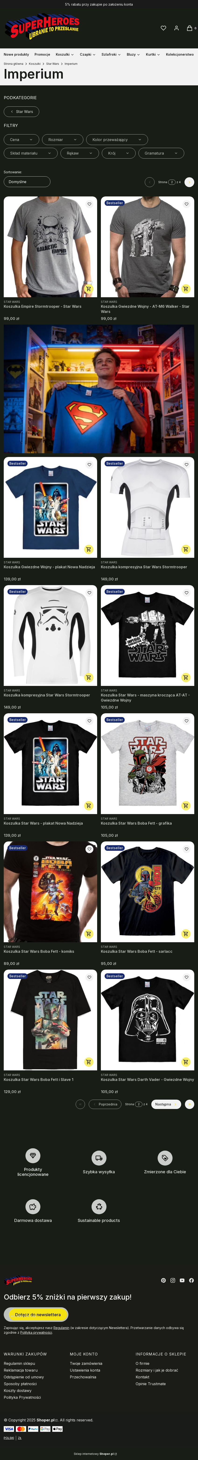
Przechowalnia (83, 1377)
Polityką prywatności (36, 1332)
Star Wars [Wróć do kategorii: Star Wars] (21, 111)
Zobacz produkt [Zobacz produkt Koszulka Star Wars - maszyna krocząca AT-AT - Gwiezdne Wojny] (186, 677)
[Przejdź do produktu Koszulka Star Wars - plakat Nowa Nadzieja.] (50, 763)
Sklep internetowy (94, 1454)
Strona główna (13, 63)
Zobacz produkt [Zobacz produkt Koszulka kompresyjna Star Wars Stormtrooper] (186, 549)
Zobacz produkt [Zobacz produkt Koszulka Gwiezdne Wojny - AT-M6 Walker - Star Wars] (186, 288)
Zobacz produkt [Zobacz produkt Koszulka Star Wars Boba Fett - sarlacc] (186, 933)
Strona (162, 182)
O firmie (142, 1363)
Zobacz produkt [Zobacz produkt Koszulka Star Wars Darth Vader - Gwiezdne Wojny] (186, 1062)
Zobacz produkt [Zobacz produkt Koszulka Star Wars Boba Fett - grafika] (186, 805)
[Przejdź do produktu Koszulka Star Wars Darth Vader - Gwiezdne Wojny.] (147, 1020)
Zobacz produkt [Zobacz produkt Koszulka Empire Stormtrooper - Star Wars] (88, 288)
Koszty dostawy (18, 1390)
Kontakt (142, 1377)
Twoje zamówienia (86, 1363)
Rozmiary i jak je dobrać (157, 1370)
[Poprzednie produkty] (105, 1104)
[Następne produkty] (166, 1104)
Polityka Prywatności (22, 1397)
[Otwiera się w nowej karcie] (163, 1280)
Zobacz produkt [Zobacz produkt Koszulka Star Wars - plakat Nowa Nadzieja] (88, 805)
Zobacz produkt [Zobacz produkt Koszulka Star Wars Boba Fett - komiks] (88, 933)
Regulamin (61, 1328)
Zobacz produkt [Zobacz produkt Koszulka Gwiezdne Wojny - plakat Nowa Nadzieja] (88, 549)
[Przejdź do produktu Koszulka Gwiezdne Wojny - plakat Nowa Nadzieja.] (50, 507)
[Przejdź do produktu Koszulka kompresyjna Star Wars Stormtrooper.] (147, 507)
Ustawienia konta (85, 1370)
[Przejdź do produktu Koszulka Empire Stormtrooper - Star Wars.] (50, 246)
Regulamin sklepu (19, 1363)
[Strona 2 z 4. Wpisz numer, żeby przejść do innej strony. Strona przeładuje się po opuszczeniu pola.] (172, 182)
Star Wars (52, 63)
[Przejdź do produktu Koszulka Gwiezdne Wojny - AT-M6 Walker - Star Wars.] (147, 246)
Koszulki (35, 63)
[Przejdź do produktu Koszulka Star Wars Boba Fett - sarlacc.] (147, 891)
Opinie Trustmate (151, 1383)
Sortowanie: (13, 172)
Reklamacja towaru (21, 1370)
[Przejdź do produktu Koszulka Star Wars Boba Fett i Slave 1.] (50, 1020)
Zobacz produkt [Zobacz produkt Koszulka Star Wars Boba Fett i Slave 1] (88, 1062)
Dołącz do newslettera (38, 1314)
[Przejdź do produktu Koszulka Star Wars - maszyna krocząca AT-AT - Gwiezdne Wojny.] (147, 635)
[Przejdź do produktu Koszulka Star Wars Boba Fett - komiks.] (50, 891)
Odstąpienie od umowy (24, 1377)
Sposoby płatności (20, 1383)
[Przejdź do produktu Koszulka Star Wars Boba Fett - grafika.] (147, 763)
